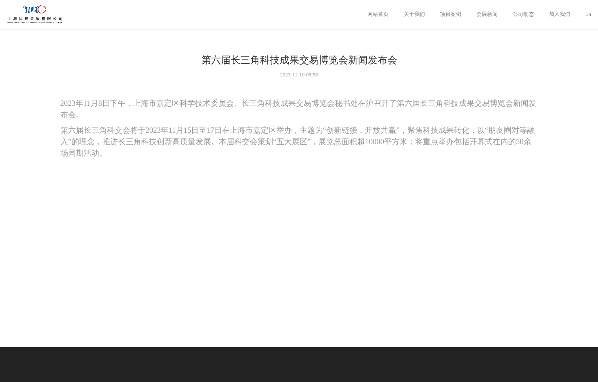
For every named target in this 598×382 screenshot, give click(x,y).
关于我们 (414, 14)
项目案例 (450, 14)
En (588, 14)
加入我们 (559, 14)
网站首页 (378, 14)
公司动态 (523, 14)
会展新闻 (487, 14)
